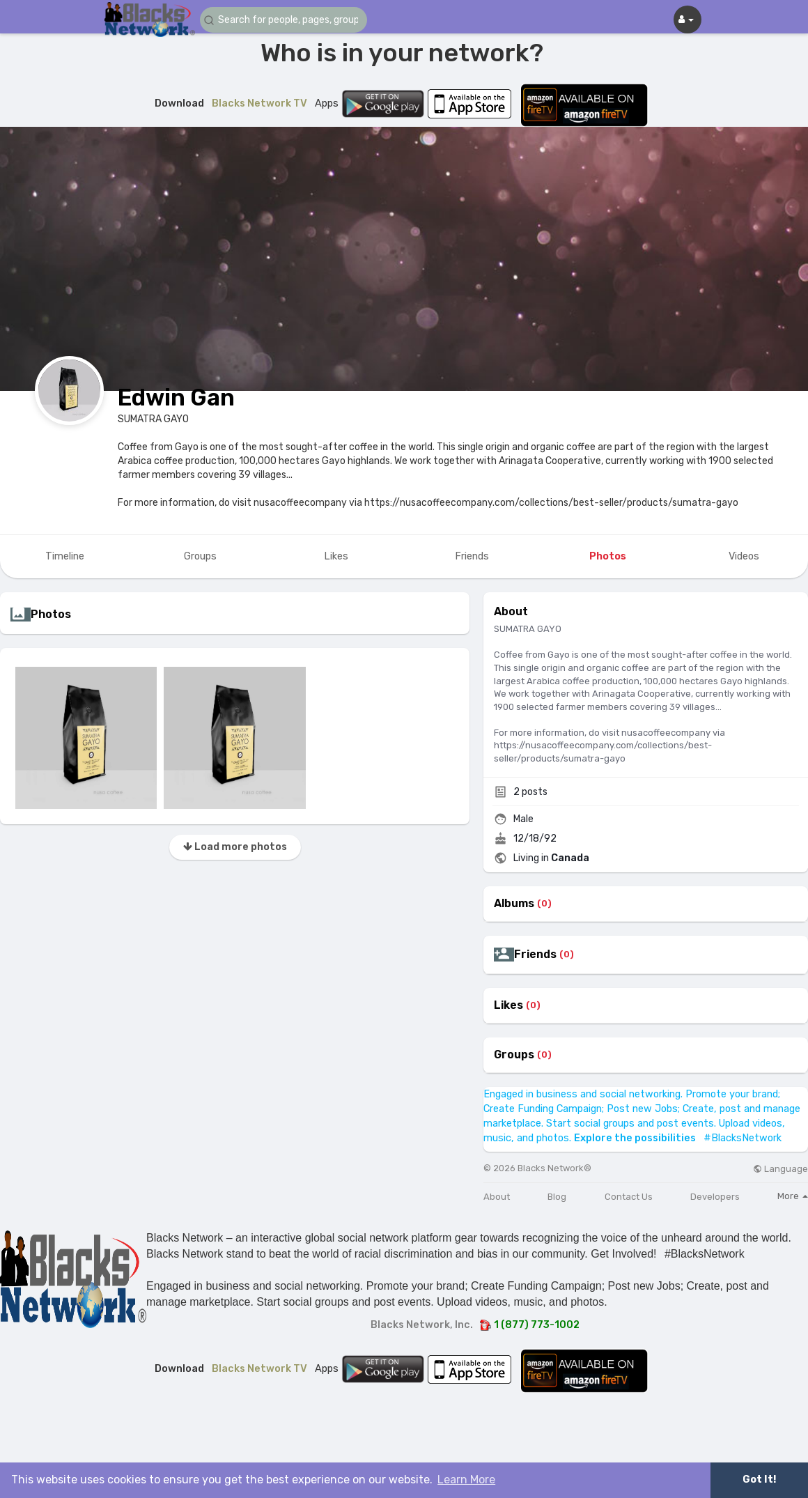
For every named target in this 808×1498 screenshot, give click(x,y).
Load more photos (235, 847)
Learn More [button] (466, 1479)
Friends (535, 954)
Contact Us (629, 1196)
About (496, 1196)
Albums (514, 903)
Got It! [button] (759, 1479)
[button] (283, 20)
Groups (514, 1054)
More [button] (792, 1196)
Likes (508, 1005)
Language (780, 1168)
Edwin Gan (176, 397)
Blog (556, 1196)
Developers (715, 1196)
